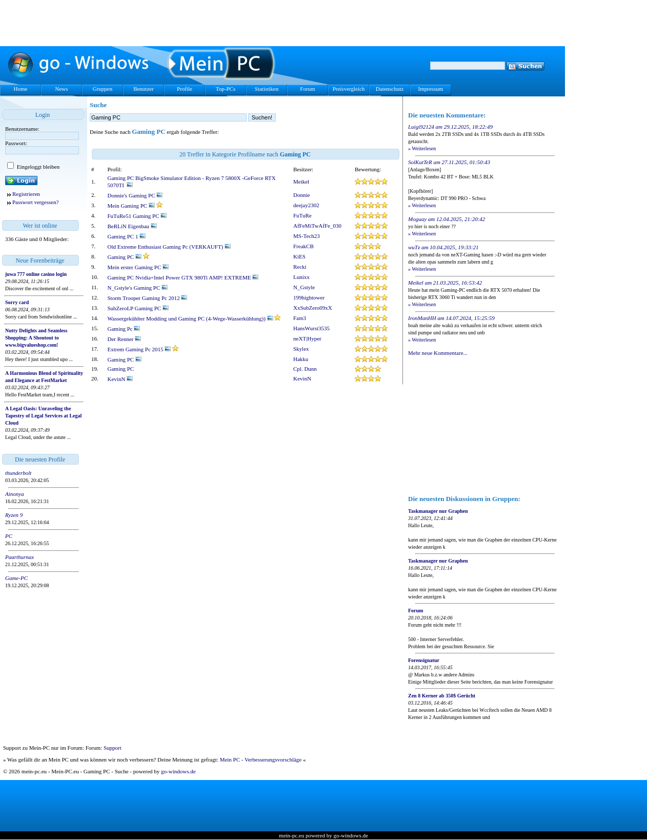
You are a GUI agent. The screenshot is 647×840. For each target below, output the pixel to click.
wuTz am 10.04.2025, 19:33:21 (443, 247)
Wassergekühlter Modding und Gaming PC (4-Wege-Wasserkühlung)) (190, 318)
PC (8, 536)
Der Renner (124, 339)
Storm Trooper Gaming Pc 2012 (148, 298)
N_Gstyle (304, 287)
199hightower (309, 297)
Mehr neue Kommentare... (438, 353)
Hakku (300, 359)
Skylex (301, 349)
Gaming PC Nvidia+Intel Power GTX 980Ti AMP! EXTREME (183, 277)
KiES (299, 256)
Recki (300, 267)
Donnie (301, 195)
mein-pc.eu (291, 835)
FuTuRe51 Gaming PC (137, 216)
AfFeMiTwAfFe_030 (317, 226)
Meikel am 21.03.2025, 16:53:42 (445, 282)
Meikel (301, 181)
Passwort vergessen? (35, 202)
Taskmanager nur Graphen (438, 511)
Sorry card (17, 302)
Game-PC (16, 578)
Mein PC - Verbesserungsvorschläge (261, 759)
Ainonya (14, 494)
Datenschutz (389, 89)
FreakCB (303, 246)
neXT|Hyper (307, 338)
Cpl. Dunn (305, 369)
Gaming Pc (124, 329)
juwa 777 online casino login (36, 274)
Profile (184, 89)
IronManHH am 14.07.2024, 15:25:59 (451, 318)
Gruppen (103, 89)
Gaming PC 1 (127, 236)
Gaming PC (124, 257)
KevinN (120, 379)
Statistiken (266, 89)
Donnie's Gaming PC (135, 195)
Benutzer (143, 89)
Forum (307, 89)
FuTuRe (302, 215)
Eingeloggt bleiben (37, 167)
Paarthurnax (19, 557)
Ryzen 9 (14, 515)
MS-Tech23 (306, 236)
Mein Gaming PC (131, 206)
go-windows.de (178, 771)
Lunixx (301, 277)
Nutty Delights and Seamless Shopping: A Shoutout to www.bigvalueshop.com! (36, 338)
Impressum (430, 89)
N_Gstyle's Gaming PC (138, 288)
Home (21, 89)
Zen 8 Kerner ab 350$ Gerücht (441, 695)
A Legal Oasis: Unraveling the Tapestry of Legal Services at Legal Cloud (43, 416)
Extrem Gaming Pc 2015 (139, 349)
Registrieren (26, 194)
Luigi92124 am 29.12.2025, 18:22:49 (450, 127)
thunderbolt (18, 473)
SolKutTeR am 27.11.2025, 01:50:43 (449, 162)
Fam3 (299, 318)
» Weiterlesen (422, 148)
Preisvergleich (349, 89)
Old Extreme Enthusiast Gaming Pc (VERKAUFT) (169, 247)
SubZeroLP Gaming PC (138, 308)
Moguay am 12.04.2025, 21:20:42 (446, 219)
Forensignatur (423, 660)
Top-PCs (225, 89)
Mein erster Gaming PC (138, 267)
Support (113, 748)
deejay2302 (306, 205)
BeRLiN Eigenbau (132, 226)
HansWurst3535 (311, 328)
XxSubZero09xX (312, 308)
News (61, 89)
